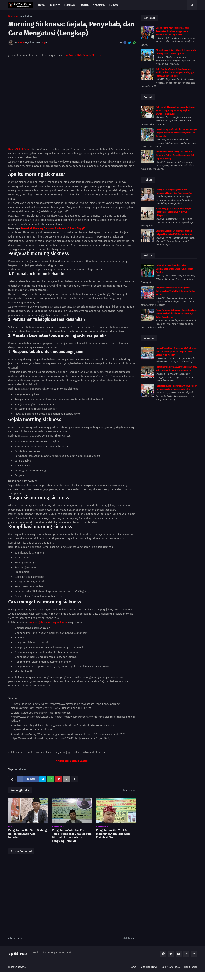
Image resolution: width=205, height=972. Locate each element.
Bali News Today (171, 967)
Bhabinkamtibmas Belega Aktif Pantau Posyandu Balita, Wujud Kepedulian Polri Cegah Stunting (175, 155)
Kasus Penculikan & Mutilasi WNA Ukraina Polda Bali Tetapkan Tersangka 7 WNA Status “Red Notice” (176, 351)
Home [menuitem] (41, 4)
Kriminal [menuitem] (69, 4)
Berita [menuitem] (53, 4)
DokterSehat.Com (18, 149)
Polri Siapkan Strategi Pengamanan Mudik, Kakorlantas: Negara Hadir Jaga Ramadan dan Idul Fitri (175, 72)
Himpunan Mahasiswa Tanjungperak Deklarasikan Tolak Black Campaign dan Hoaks (175, 291)
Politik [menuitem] (84, 4)
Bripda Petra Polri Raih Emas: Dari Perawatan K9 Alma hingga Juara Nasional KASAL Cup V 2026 (172, 31)
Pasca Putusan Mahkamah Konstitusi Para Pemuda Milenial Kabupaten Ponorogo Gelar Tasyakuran (176, 313)
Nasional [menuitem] (99, 4)
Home (133, 967)
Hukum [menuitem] (113, 4)
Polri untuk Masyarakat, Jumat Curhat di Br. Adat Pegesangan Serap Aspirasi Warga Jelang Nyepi (175, 110)
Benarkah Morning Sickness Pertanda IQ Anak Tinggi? (53, 228)
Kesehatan (26, 16)
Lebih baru (16, 938)
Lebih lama (127, 938)
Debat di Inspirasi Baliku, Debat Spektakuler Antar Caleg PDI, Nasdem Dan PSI (174, 268)
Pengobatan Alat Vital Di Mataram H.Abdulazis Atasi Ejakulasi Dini (113, 834)
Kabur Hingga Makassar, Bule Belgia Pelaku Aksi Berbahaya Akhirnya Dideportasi (173, 212)
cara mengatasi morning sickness (47, 622)
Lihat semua (129, 790)
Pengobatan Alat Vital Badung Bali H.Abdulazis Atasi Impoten (27, 834)
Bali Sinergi (190, 967)
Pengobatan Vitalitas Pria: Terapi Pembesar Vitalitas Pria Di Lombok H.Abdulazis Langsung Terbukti (72, 836)
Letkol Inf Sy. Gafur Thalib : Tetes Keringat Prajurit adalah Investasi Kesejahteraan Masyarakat (176, 133)
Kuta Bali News (148, 967)
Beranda (13, 16)
